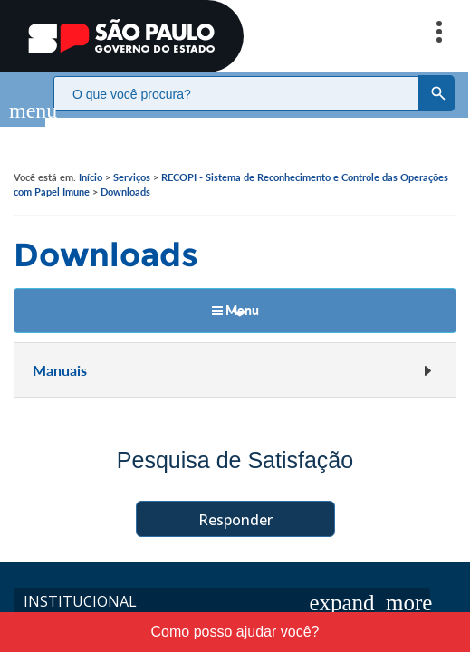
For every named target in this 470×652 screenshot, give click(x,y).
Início (90, 159)
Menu (235, 292)
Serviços (131, 159)
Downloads (125, 173)
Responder (235, 502)
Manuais (233, 351)
